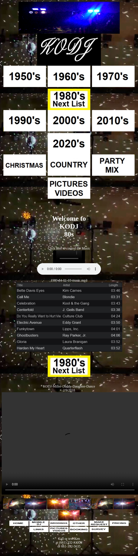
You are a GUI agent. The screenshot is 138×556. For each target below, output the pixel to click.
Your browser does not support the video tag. (70, 443)
